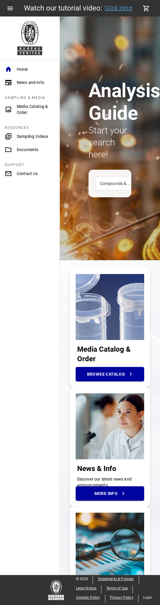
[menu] (10, 8)
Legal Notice (86, 588)
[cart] (146, 8)
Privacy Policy (121, 597)
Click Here (118, 7)
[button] (30, 69)
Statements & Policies (116, 579)
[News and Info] (30, 82)
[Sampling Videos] (30, 136)
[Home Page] (30, 38)
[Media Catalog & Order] (30, 109)
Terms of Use (117, 588)
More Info (110, 493)
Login (148, 597)
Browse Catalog (110, 374)
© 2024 (82, 579)
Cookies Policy (88, 597)
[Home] (30, 69)
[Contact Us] (30, 173)
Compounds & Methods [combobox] (120, 183)
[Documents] (30, 149)
